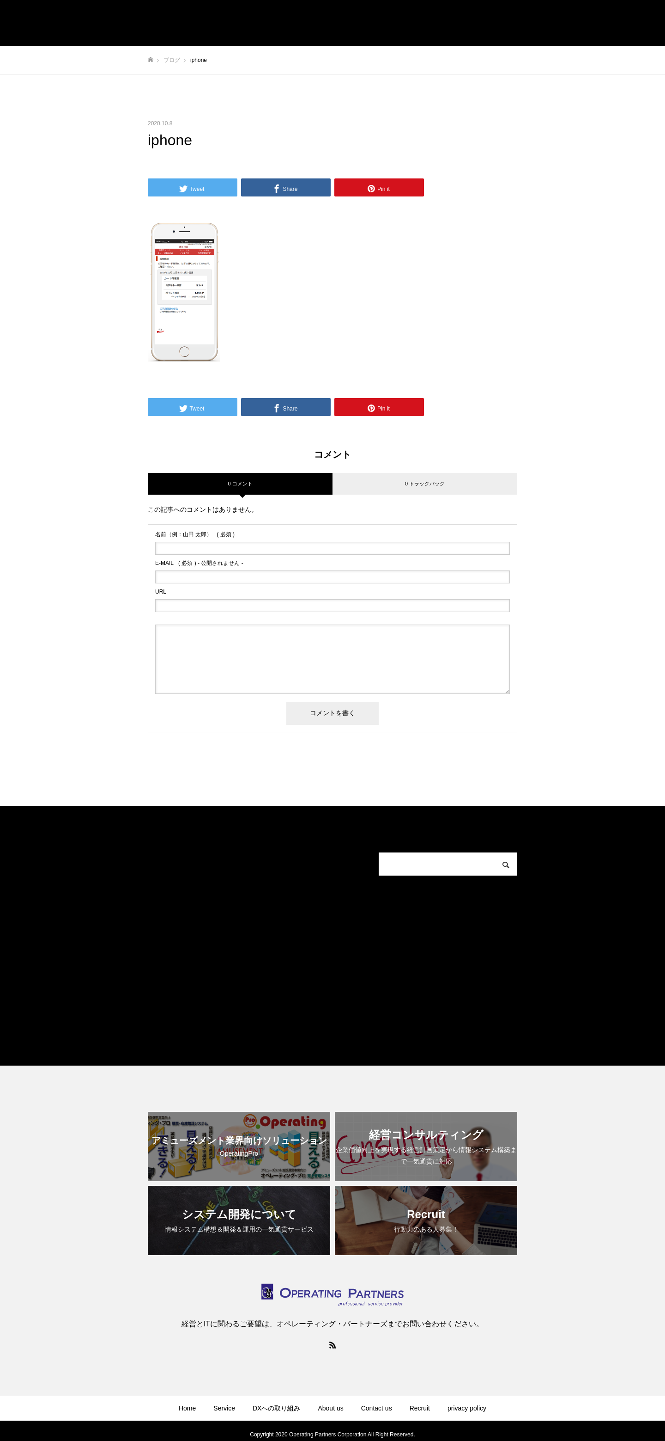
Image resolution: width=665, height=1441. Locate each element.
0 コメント (240, 483)
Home (187, 1408)
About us (330, 1408)
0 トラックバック (425, 483)
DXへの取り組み (276, 1408)
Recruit (420, 1408)
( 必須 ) (195, 534)
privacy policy (466, 1408)
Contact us (376, 1408)
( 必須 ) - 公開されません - (199, 563)
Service (224, 1408)
